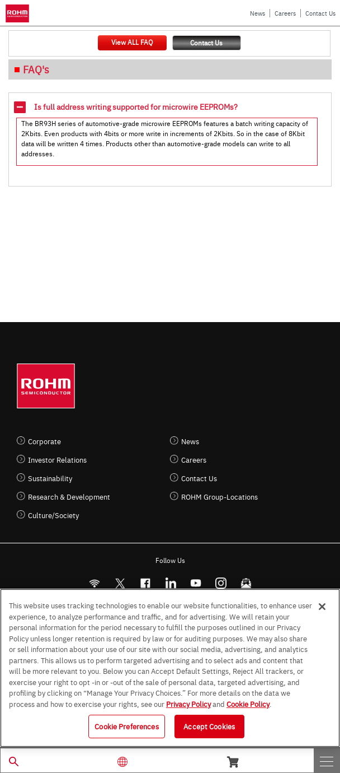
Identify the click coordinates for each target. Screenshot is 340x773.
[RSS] (94, 583)
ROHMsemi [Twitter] (119, 583)
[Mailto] (246, 583)
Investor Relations (57, 459)
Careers (285, 13)
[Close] (322, 606)
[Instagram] (221, 583)
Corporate (44, 441)
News (257, 13)
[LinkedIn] (170, 583)
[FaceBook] (145, 583)
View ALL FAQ (132, 42)
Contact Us (320, 13)
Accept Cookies (209, 726)
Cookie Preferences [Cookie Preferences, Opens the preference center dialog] (126, 726)
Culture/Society (53, 515)
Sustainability (50, 478)
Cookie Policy (248, 704)
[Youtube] (195, 583)
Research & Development (69, 496)
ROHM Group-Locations (219, 496)
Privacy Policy (188, 704)
